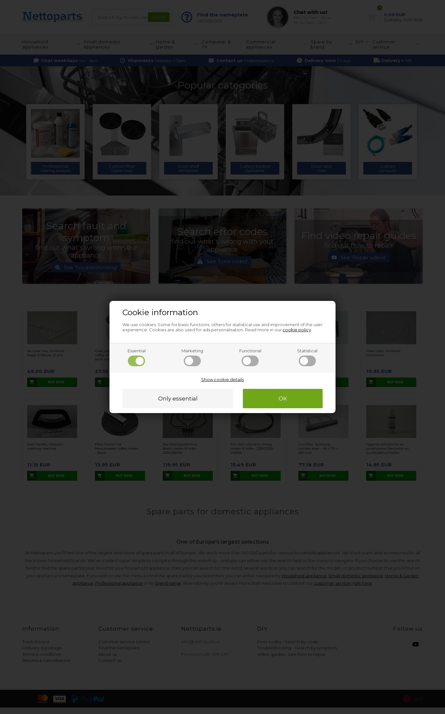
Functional (250, 357)
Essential (137, 357)
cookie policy (297, 329)
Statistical (307, 357)
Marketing (192, 357)
